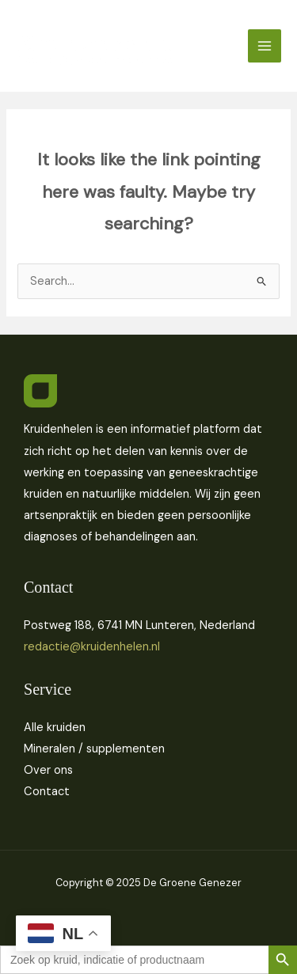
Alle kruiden (55, 727)
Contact (47, 791)
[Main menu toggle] (264, 46)
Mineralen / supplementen (94, 748)
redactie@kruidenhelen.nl (92, 646)
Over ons (48, 770)
